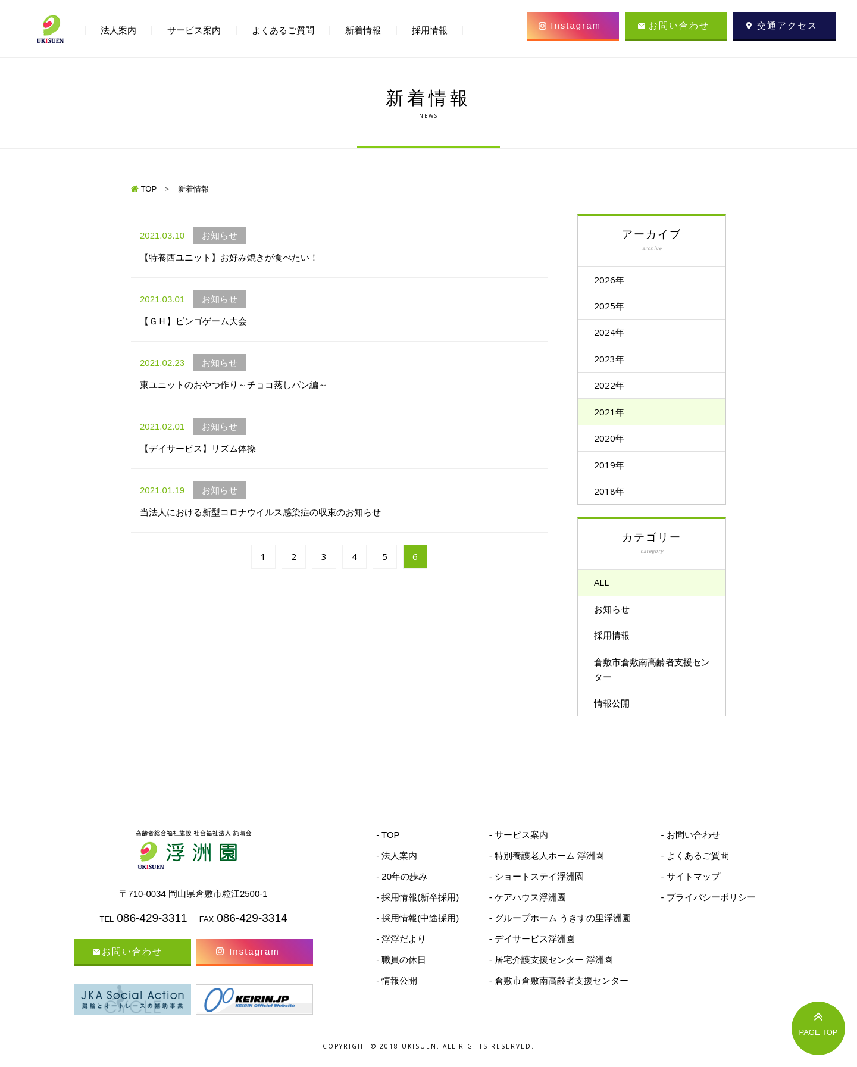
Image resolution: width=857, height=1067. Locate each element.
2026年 (614, 280)
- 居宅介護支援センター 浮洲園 (551, 973)
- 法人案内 (396, 868)
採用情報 (616, 646)
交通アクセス (787, 25)
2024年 (614, 334)
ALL (606, 591)
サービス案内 (194, 30)
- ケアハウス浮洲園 (527, 910)
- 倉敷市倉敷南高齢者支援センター (558, 993)
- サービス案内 (518, 848)
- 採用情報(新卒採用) (417, 910)
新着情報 (363, 30)
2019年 (614, 471)
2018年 (614, 499)
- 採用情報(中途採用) (417, 931)
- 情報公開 (396, 993)
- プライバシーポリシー (708, 910)
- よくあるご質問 (694, 868)
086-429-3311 (152, 931)
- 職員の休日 (401, 973)
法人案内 (118, 30)
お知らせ (616, 618)
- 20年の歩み (401, 889)
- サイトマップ (690, 889)
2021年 (614, 417)
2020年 (614, 444)
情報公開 (616, 715)
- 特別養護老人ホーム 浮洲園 (546, 868)
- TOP (387, 848)
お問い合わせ (679, 25)
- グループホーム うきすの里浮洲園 (560, 931)
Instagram (576, 25)
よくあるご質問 (283, 30)
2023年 (614, 362)
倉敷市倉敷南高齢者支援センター (652, 680)
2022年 (614, 389)
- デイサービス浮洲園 (532, 952)
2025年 (614, 307)
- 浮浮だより (401, 952)
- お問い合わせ (690, 848)
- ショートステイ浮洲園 (536, 889)
